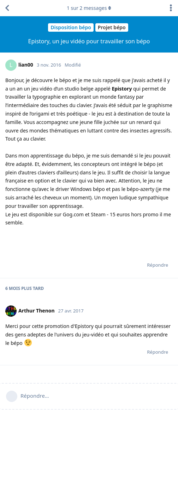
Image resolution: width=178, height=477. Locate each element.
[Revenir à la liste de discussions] (7, 8)
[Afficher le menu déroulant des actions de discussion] (171, 8)
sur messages (89, 8)
